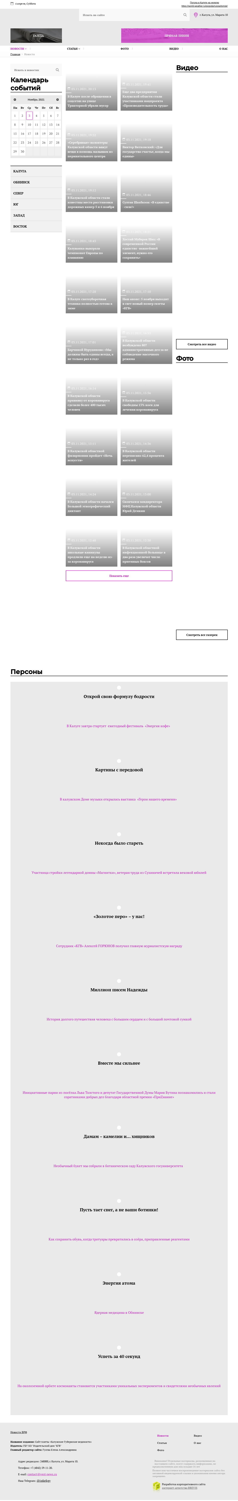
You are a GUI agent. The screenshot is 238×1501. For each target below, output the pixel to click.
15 (15, 133)
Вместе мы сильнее (119, 1063)
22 (15, 142)
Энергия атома (119, 1283)
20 (51, 133)
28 (57, 142)
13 (51, 124)
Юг (15, 204)
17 (29, 133)
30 (22, 151)
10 (29, 124)
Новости (18, 48)
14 (57, 124)
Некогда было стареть (119, 843)
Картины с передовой (119, 770)
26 (44, 142)
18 (36, 133)
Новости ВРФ (18, 1432)
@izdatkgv (43, 1481)
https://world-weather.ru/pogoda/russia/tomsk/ (204, 6)
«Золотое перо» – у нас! (119, 916)
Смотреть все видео (202, 344)
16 (22, 133)
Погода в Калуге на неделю (204, 2)
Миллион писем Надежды (119, 990)
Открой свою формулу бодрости (119, 696)
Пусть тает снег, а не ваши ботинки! (119, 1210)
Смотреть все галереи (201, 635)
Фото (125, 48)
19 (44, 133)
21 (57, 133)
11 (36, 124)
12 (44, 124)
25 (36, 142)
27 (51, 142)
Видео (174, 48)
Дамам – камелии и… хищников (119, 1136)
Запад (19, 215)
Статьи (73, 48)
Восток (20, 226)
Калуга (19, 171)
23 (22, 142)
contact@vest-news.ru (40, 1475)
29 (15, 151)
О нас (223, 48)
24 (29, 142)
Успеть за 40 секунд (119, 1356)
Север (18, 193)
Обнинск (21, 182)
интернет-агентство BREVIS (179, 1489)
